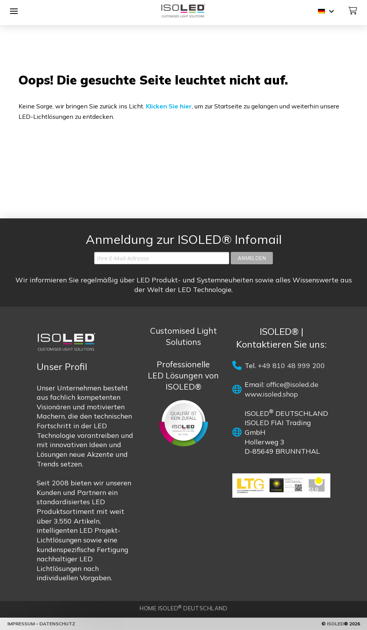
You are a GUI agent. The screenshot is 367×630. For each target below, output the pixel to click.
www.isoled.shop (271, 394)
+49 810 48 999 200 (291, 365)
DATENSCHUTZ (57, 624)
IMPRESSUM (21, 624)
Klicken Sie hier (169, 106)
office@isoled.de (292, 384)
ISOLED (335, 624)
